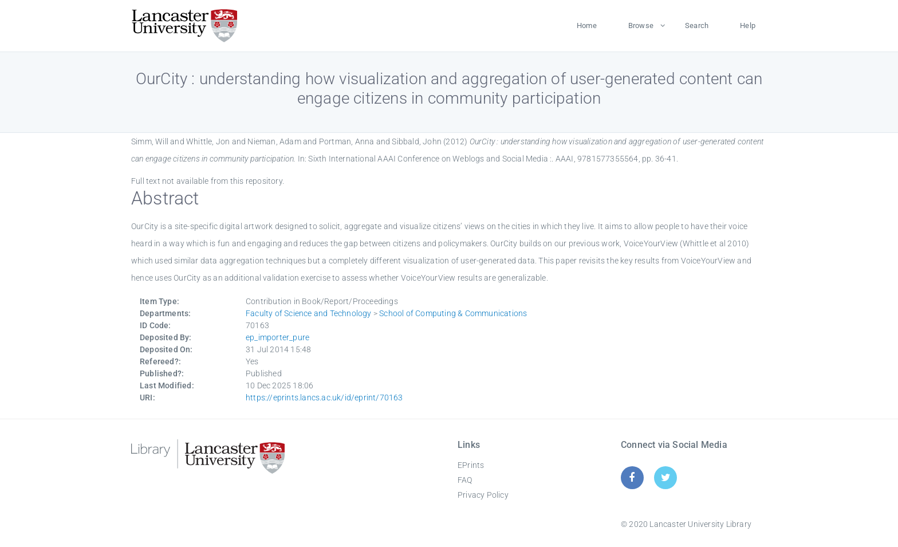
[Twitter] (666, 477)
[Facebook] (632, 477)
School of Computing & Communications (453, 313)
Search (696, 25)
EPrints (471, 465)
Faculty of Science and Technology (309, 313)
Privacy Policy (483, 494)
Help (747, 25)
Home (587, 25)
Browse (640, 25)
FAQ (465, 480)
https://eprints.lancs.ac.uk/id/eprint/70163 (324, 397)
